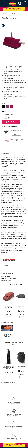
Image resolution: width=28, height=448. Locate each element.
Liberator (11, 265)
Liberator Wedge (22, 306)
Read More (7, 336)
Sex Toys (11, 11)
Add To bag (11, 122)
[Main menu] (2, 3)
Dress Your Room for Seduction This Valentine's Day (7, 334)
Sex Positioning (6, 13)
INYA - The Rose (22, 366)
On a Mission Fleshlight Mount (9, 306)
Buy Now (8, 316)
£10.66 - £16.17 (8, 372)
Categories (4, 11)
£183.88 (8, 314)
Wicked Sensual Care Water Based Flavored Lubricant (8, 367)
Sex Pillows (14, 13)
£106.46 (22, 314)
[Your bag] (25, 2)
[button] (4, 106)
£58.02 (22, 374)
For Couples (17, 11)
